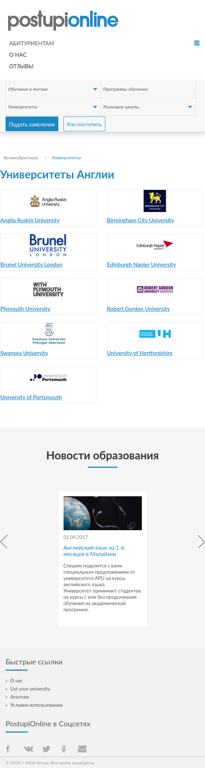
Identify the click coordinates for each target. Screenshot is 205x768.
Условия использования (36, 705)
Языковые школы (121, 107)
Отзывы (21, 66)
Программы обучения (125, 89)
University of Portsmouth (31, 397)
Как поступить (84, 124)
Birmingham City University (140, 220)
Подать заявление (32, 124)
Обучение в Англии (28, 89)
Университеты (22, 107)
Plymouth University (25, 308)
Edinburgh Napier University (141, 264)
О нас (18, 54)
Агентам (19, 697)
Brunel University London (31, 264)
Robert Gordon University (138, 308)
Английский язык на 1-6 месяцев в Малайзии (94, 550)
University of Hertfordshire (139, 353)
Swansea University (24, 353)
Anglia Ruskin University (30, 220)
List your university (30, 689)
